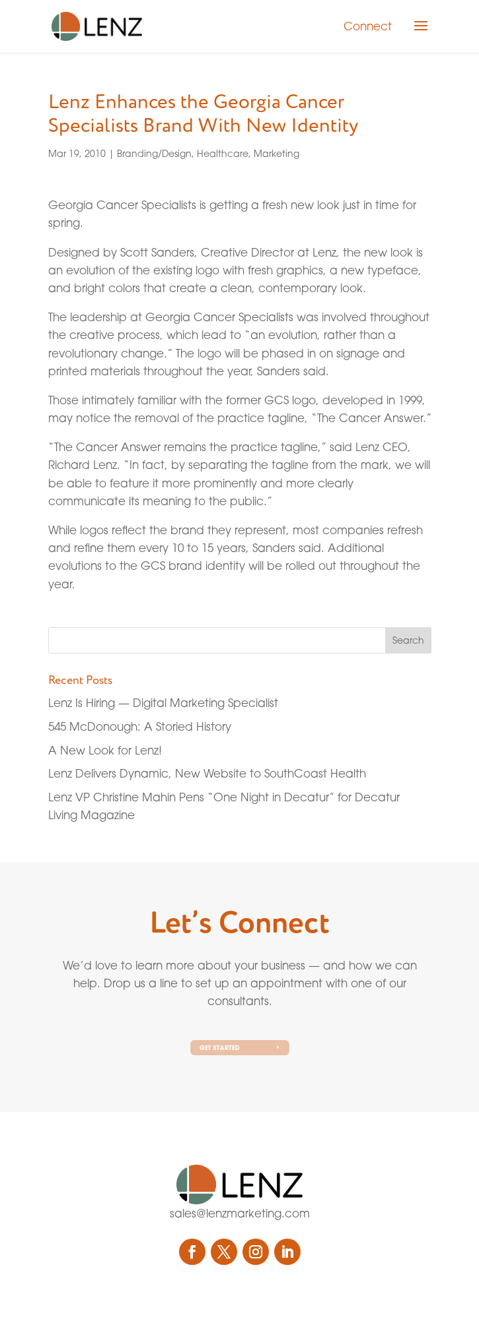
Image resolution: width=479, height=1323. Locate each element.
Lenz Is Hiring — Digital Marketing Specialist (163, 703)
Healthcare (222, 153)
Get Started (221, 1047)
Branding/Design (154, 153)
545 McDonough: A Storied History (139, 726)
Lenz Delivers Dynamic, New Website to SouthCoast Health (207, 773)
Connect (368, 26)
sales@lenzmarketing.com (240, 1213)
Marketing (276, 153)
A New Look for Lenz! (105, 750)
